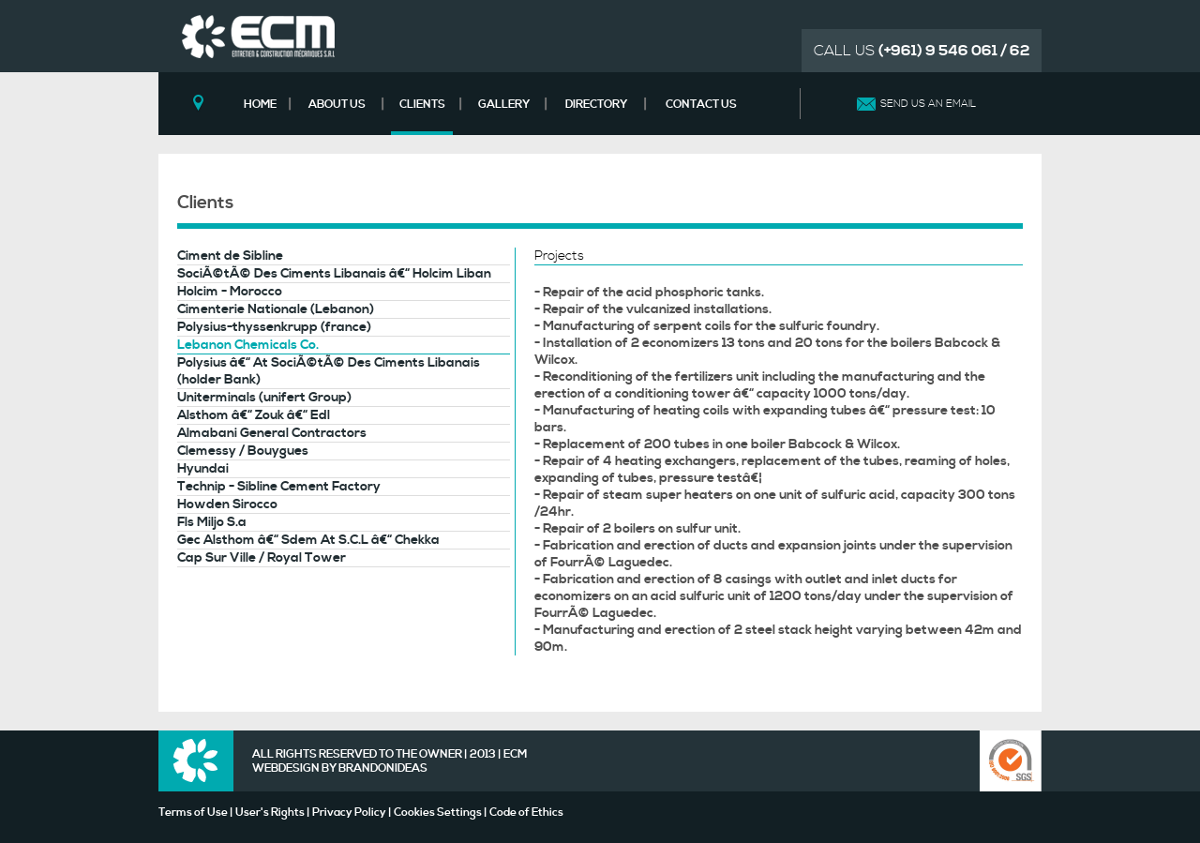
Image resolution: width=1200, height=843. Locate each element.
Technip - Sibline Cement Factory (279, 486)
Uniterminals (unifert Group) (264, 397)
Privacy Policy (349, 812)
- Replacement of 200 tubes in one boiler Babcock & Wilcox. (717, 444)
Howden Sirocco (227, 504)
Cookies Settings (438, 812)
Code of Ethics (526, 812)
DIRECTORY (596, 105)
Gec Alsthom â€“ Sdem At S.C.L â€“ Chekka (308, 540)
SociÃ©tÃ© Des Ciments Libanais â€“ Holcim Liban (334, 273)
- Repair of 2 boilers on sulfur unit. (637, 528)
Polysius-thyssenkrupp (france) (274, 327)
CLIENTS (422, 105)
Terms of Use (193, 812)
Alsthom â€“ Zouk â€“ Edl (253, 415)
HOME (260, 105)
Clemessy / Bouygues (242, 451)
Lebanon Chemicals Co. (248, 345)
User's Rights (270, 812)
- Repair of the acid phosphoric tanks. (649, 292)
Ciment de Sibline (230, 256)
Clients (205, 202)
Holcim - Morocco (229, 291)
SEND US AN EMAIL (928, 104)
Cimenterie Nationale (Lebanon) (275, 309)
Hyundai (203, 468)
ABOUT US (337, 105)
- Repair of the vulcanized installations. (653, 309)
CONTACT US (701, 105)
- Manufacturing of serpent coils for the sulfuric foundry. (706, 326)
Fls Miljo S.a (212, 522)
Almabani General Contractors (272, 433)
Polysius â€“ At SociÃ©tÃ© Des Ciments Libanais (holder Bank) (328, 371)
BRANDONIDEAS (383, 768)
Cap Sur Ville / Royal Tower (261, 557)
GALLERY (504, 105)
